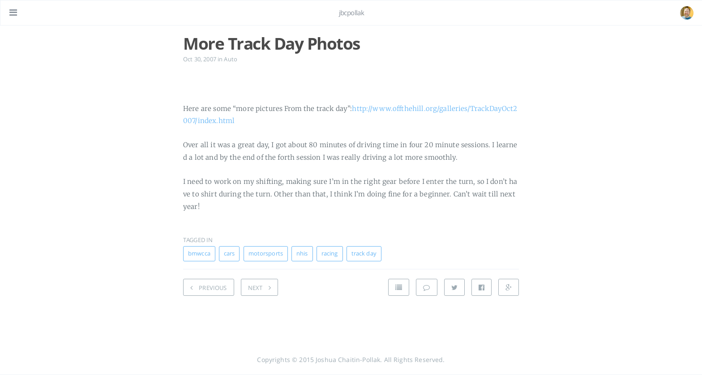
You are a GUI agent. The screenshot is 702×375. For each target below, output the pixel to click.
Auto (230, 59)
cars (229, 253)
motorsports (265, 253)
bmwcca (199, 253)
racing (329, 253)
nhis (302, 253)
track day (364, 253)
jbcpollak (351, 12)
